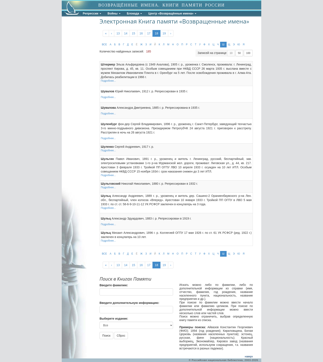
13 (118, 33)
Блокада (134, 13)
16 (141, 33)
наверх (249, 356)
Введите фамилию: (114, 285)
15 (133, 33)
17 (149, 33)
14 (125, 33)
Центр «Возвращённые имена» (172, 13)
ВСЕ (104, 44)
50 (239, 53)
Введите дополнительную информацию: (129, 302)
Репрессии (92, 13)
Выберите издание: (114, 318)
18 (156, 33)
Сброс (121, 335)
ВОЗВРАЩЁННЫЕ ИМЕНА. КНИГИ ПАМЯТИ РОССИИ (161, 5)
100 (248, 53)
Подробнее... (108, 80)
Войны (114, 13)
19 (164, 33)
